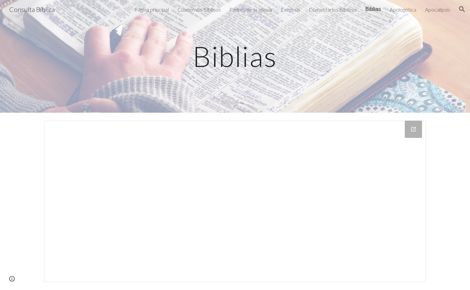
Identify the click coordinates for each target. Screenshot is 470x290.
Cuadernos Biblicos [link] (199, 9)
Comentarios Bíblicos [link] (333, 9)
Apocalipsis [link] (437, 9)
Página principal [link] (151, 9)
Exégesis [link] (290, 9)
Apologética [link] (403, 9)
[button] (462, 9)
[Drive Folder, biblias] (235, 201)
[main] (235, 56)
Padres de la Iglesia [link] (250, 9)
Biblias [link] (373, 9)
